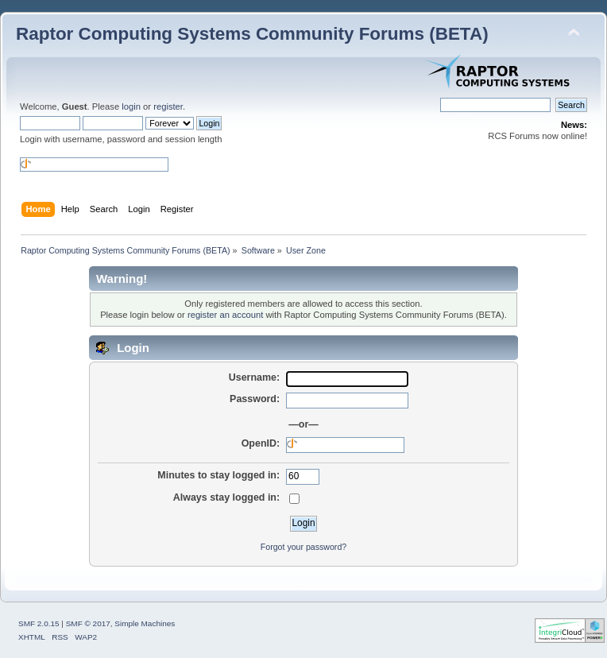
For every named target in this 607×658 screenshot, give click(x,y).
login (131, 106)
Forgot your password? (303, 547)
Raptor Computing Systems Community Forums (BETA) (252, 34)
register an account (225, 314)
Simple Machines (144, 623)
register (168, 106)
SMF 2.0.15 (39, 623)
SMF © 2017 (88, 623)
